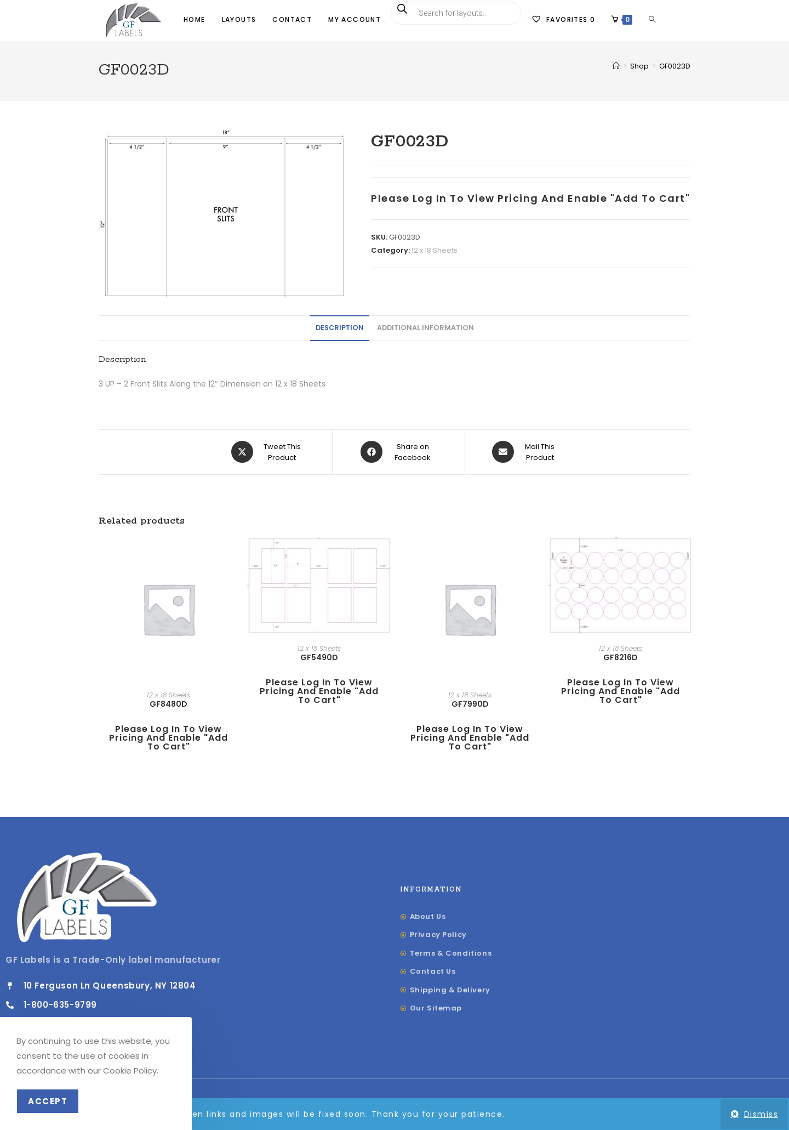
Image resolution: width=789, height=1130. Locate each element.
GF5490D (319, 657)
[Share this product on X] (268, 453)
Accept (47, 1101)
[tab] (339, 329)
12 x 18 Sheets (434, 251)
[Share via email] (526, 453)
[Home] (616, 67)
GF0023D (674, 67)
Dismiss (761, 1114)
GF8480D (168, 704)
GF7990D (470, 704)
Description (340, 328)
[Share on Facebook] (398, 453)
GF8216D (620, 657)
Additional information (425, 328)
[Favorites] (563, 19)
